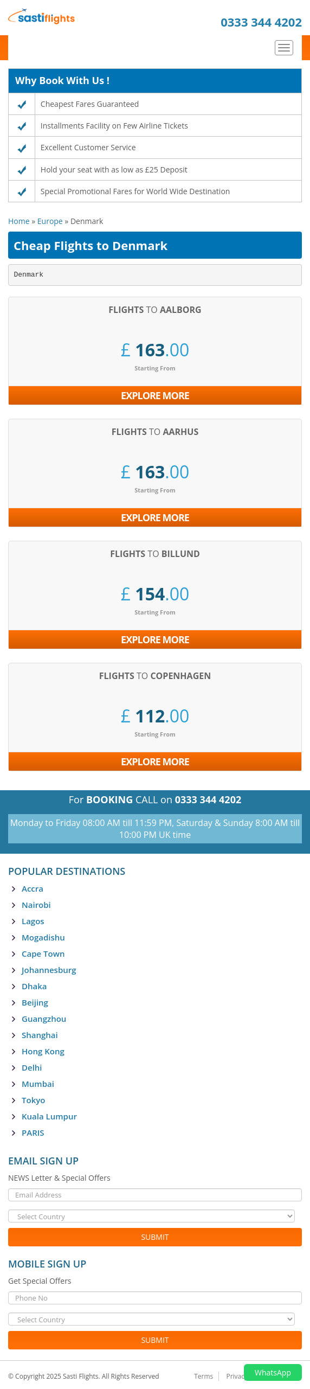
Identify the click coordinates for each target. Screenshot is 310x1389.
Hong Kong (43, 1051)
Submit (155, 1237)
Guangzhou (44, 1018)
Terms (203, 1376)
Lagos (33, 921)
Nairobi (36, 904)
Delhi (32, 1067)
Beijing (35, 1002)
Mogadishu (43, 937)
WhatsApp (273, 1372)
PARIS (33, 1132)
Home (19, 221)
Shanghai (40, 1034)
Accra (32, 888)
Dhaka (34, 986)
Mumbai (38, 1083)
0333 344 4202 (261, 22)
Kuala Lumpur (49, 1116)
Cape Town (43, 953)
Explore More (155, 395)
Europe (50, 221)
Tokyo (33, 1099)
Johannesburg (49, 969)
